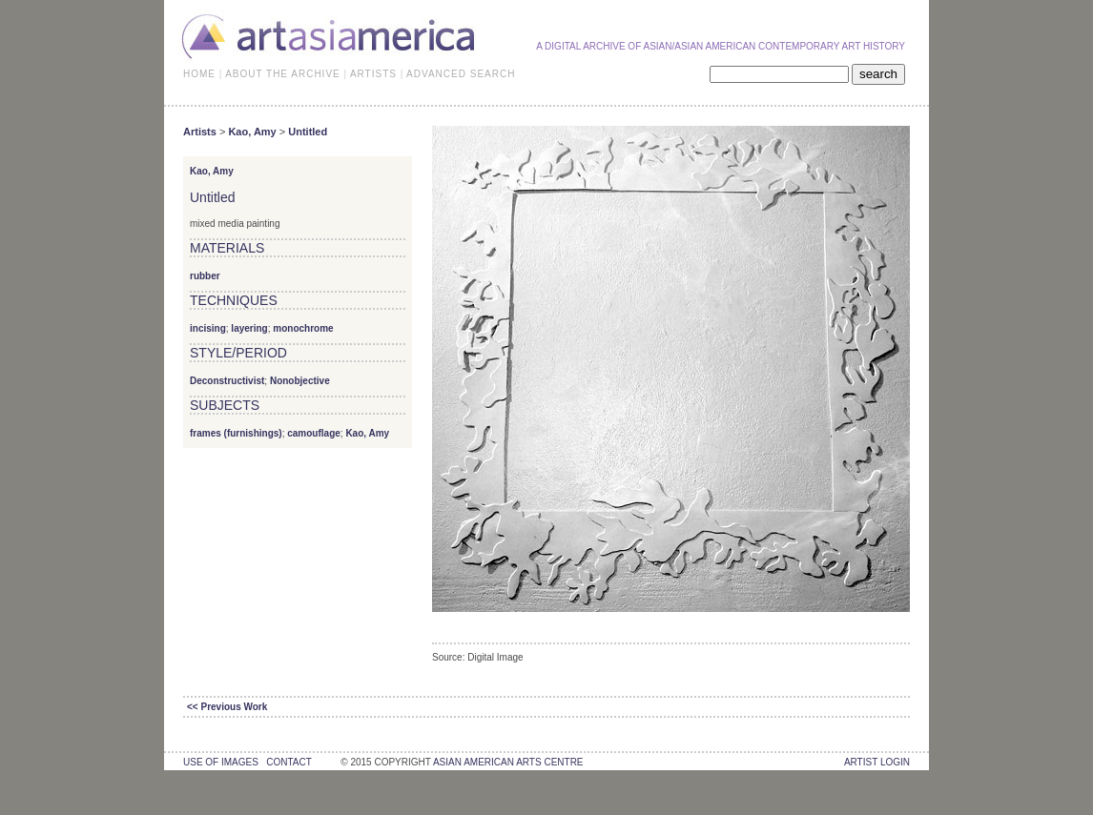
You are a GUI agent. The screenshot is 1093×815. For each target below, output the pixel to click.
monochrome (303, 328)
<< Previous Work (227, 707)
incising (208, 328)
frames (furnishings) (236, 433)
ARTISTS (373, 74)
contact (288, 762)
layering (249, 328)
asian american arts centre (508, 762)
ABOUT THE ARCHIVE (282, 74)
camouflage (313, 433)
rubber (205, 276)
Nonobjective (300, 381)
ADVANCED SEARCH (460, 74)
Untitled (307, 131)
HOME (199, 74)
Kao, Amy (252, 131)
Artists (200, 131)
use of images (220, 762)
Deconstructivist (227, 381)
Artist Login (877, 762)
